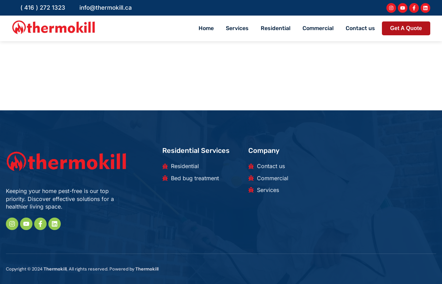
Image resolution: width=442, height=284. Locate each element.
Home (206, 28)
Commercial (318, 28)
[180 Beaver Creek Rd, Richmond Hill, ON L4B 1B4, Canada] (382, 180)
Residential (275, 28)
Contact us (360, 28)
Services (237, 28)
